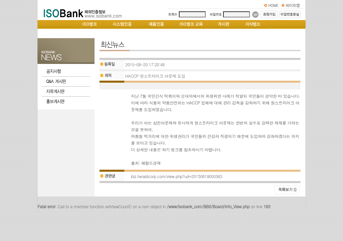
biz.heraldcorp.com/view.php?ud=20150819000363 (176, 176)
